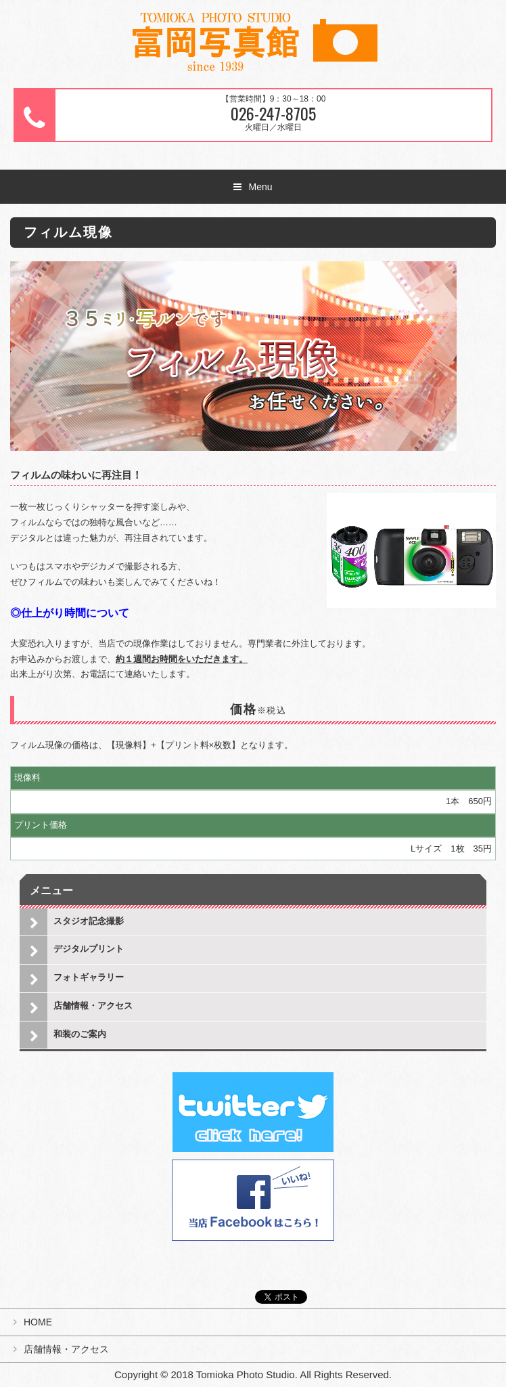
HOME (38, 1322)
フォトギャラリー (88, 977)
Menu (260, 186)
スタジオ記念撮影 (88, 921)
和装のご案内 (79, 1034)
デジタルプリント (88, 949)
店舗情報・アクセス (93, 1005)
